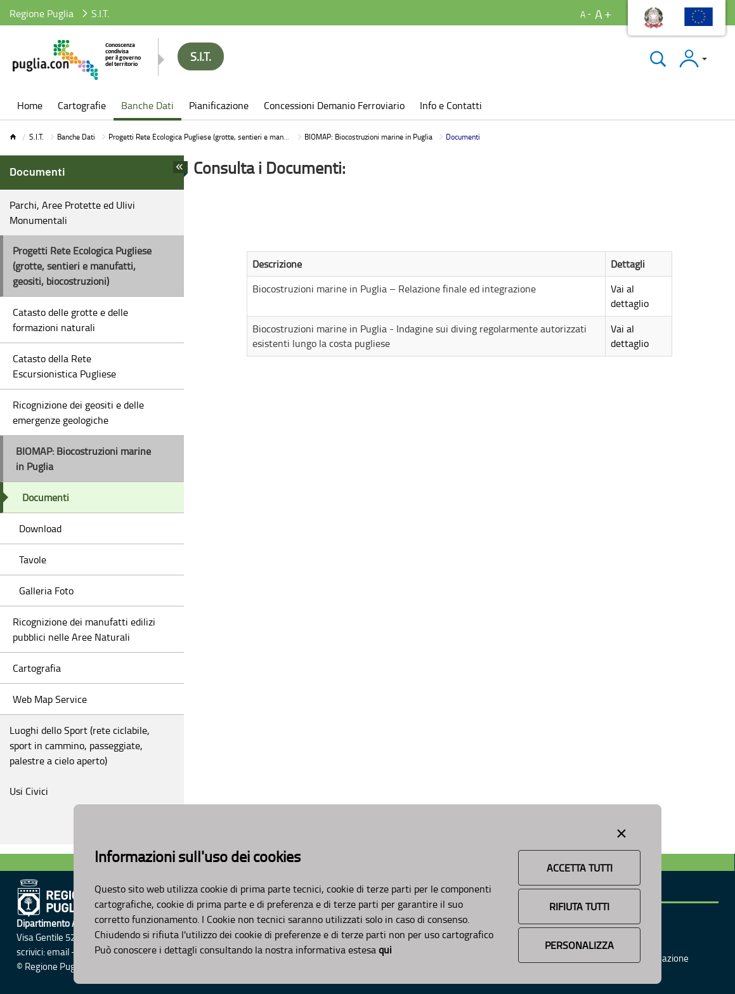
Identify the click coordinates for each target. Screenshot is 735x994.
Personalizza (579, 945)
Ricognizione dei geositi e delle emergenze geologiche (78, 412)
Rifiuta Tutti (579, 906)
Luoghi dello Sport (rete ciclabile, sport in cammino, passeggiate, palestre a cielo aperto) (80, 745)
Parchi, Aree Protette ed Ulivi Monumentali (72, 212)
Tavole (32, 559)
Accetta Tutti (580, 868)
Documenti (45, 497)
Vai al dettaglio (630, 296)
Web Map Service (50, 699)
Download (40, 528)
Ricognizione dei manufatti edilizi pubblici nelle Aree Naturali (84, 629)
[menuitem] (30, 107)
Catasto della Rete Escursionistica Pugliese (64, 366)
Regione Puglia (42, 13)
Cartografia (37, 668)
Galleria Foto (46, 591)
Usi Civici (29, 791)
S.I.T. (36, 136)
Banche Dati (76, 136)
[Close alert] (621, 831)
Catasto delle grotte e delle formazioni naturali (70, 319)
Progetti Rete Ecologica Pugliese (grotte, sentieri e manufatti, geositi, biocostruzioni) (241, 136)
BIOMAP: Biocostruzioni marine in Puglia (368, 136)
